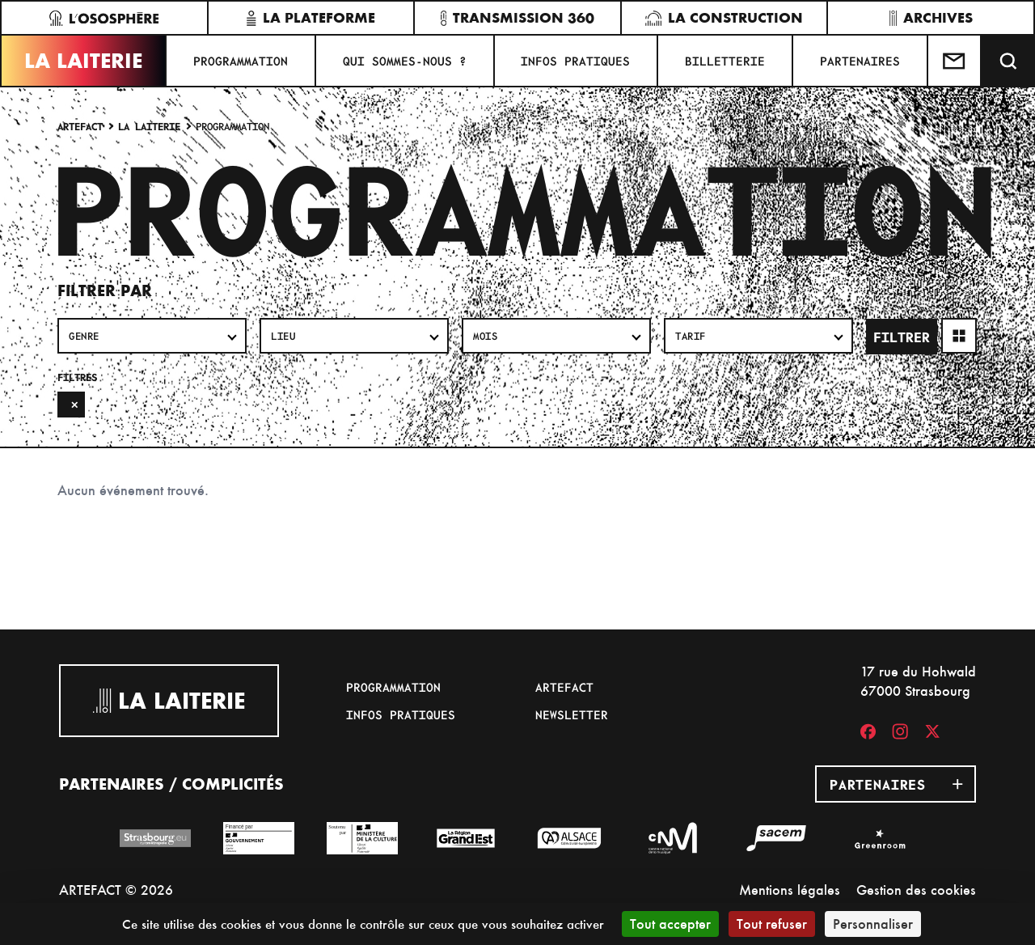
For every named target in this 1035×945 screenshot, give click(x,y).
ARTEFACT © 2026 (116, 889)
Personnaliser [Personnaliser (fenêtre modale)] (873, 923)
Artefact (80, 126)
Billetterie (725, 61)
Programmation (240, 61)
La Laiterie (83, 61)
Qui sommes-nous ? (405, 61)
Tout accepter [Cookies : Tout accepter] (670, 923)
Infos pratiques (575, 61)
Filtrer (901, 336)
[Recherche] (1008, 60)
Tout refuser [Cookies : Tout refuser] (772, 923)
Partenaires (860, 61)
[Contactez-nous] (955, 60)
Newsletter (571, 714)
